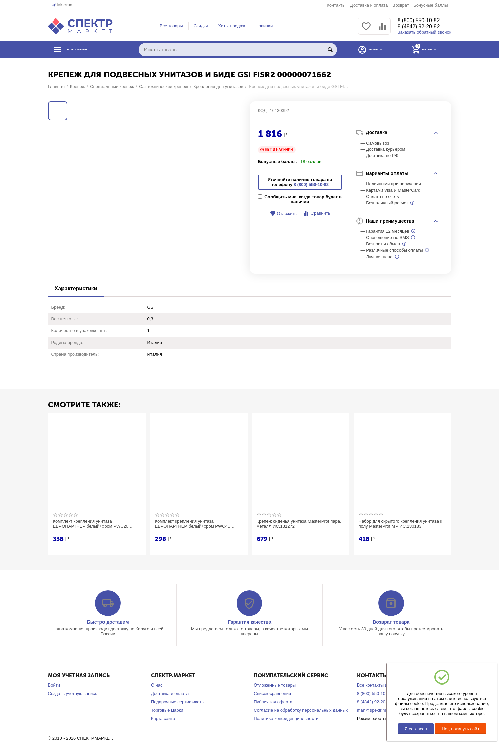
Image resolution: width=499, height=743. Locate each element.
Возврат (400, 5)
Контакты (336, 5)
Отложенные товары (275, 685)
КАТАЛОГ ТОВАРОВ (89, 49)
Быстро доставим (108, 622)
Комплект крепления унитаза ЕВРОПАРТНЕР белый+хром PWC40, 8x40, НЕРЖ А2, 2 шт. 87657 (196, 524)
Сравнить (316, 213)
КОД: (263, 110)
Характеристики (76, 288)
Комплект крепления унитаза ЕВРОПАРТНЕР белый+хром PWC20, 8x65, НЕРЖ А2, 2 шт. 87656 (94, 524)
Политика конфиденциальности (286, 718)
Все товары (171, 25)
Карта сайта (163, 718)
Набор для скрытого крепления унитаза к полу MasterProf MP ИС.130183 (402, 524)
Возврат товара (391, 622)
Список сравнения (272, 693)
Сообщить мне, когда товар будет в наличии (299, 199)
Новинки (264, 25)
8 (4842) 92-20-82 (422, 27)
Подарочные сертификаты (178, 701)
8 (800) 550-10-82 (422, 20)
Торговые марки (167, 710)
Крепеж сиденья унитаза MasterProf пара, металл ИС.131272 (296, 524)
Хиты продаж (231, 25)
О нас (157, 685)
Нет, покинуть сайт (460, 728)
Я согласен (416, 728)
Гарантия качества (249, 622)
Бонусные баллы (430, 5)
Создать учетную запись (72, 693)
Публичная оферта (273, 701)
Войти (54, 685)
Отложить (283, 214)
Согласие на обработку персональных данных (301, 710)
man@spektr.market (376, 710)
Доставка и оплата (369, 5)
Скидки (201, 25)
